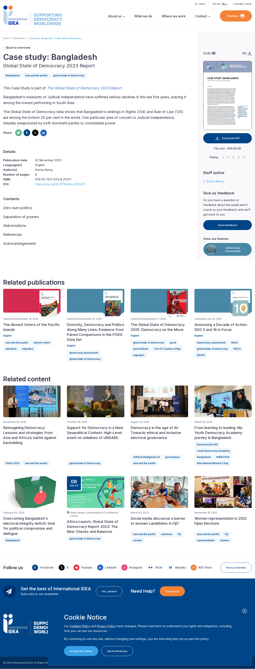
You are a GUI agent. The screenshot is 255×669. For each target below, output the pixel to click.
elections (11, 348)
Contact (201, 16)
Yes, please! (109, 591)
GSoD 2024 (12, 463)
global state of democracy (68, 75)
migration (27, 348)
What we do (143, 16)
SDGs (234, 342)
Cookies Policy (80, 626)
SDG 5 (237, 348)
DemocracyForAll (207, 444)
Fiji (179, 534)
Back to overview (18, 47)
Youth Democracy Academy (213, 450)
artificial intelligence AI (146, 457)
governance (172, 457)
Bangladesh (13, 75)
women (137, 540)
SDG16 (201, 355)
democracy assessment (83, 352)
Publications (19, 38)
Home (6, 38)
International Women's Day (212, 463)
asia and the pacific (36, 75)
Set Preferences (117, 651)
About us (114, 16)
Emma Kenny (215, 181)
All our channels (236, 567)
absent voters (42, 342)
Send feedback (227, 225)
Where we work (174, 16)
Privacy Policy (106, 626)
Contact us (172, 591)
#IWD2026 (222, 457)
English (7, 335)
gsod (173, 342)
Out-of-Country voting (167, 348)
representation (206, 540)
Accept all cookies (81, 651)
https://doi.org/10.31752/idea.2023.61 (60, 184)
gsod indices (140, 348)
